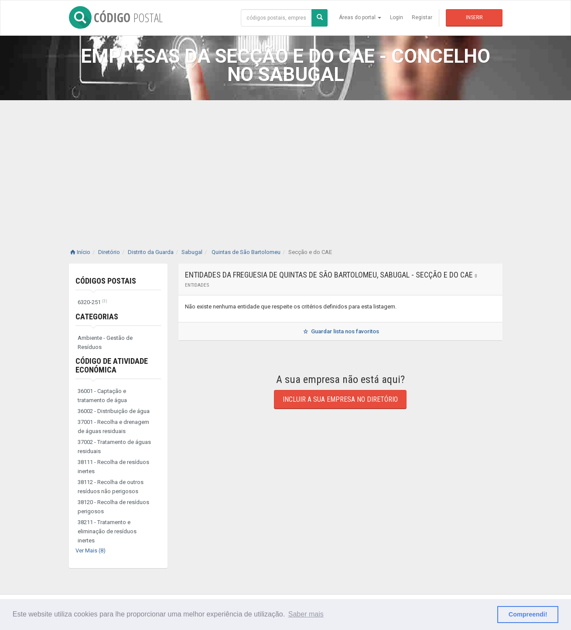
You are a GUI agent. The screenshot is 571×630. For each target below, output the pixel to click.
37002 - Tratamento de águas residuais (114, 446)
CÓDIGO (116, 17)
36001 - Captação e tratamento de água (102, 395)
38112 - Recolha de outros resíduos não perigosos (111, 487)
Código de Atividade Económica (111, 365)
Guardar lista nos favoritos (340, 331)
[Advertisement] (285, 166)
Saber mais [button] (306, 614)
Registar (422, 17)
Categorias (96, 316)
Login (396, 17)
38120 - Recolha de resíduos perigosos (113, 507)
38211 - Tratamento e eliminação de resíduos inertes (107, 531)
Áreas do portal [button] (360, 17)
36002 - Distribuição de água (114, 411)
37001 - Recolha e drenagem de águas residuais (113, 426)
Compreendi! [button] (528, 614)
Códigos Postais (105, 280)
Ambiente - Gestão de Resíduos (105, 342)
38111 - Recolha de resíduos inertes (113, 466)
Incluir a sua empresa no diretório (340, 399)
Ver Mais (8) (90, 550)
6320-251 (92, 302)
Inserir (474, 17)
